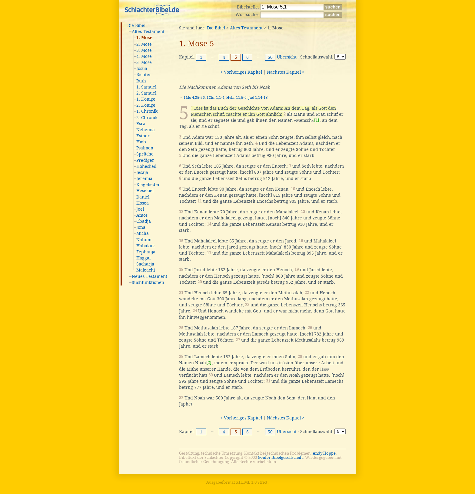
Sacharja (145, 264)
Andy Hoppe (324, 453)
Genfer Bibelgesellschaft (280, 457)
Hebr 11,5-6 (236, 97)
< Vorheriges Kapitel (241, 72)
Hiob (141, 141)
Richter (143, 74)
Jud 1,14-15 (258, 97)
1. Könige (145, 99)
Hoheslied (146, 166)
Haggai (143, 257)
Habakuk (145, 245)
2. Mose (144, 44)
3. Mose (144, 50)
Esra (140, 123)
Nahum (143, 239)
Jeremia (144, 178)
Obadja (143, 221)
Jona (140, 227)
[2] (208, 362)
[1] (316, 120)
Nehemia (145, 129)
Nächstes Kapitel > (285, 72)
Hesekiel (145, 190)
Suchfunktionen (148, 282)
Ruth (141, 80)
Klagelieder (148, 184)
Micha (142, 233)
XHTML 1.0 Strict (251, 482)
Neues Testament (149, 276)
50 (270, 57)
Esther (143, 135)
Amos (142, 215)
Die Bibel (136, 25)
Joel (140, 209)
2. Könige (145, 105)
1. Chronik (147, 111)
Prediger (145, 160)
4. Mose (144, 56)
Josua (141, 68)
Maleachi (145, 270)
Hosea (142, 203)
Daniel (142, 197)
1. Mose (144, 37)
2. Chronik (147, 117)
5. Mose (144, 62)
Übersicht (287, 57)
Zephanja (145, 251)
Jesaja (142, 172)
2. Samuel (146, 93)
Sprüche (145, 154)
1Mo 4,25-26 (194, 97)
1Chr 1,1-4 (215, 97)
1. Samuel (146, 87)
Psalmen (144, 147)
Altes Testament (148, 31)
